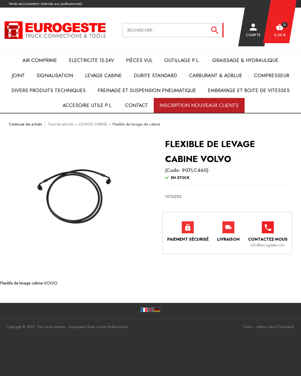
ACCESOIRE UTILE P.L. (88, 105)
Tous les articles (61, 124)
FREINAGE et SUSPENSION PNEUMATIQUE (147, 90)
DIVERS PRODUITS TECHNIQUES (48, 90)
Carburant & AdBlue (215, 75)
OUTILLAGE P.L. (182, 60)
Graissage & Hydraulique (245, 60)
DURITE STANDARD (155, 75)
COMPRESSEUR (271, 75)
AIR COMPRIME (40, 60)
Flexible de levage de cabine (136, 124)
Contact (136, 105)
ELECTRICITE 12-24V (91, 60)
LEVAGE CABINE (103, 75)
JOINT (18, 75)
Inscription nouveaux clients (199, 105)
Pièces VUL (139, 60)
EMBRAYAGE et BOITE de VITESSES (249, 90)
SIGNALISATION (55, 75)
